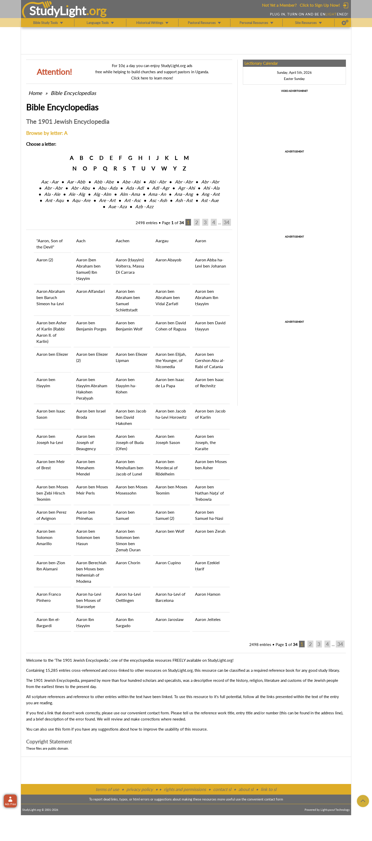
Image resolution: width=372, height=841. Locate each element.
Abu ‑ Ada (107, 188)
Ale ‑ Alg (77, 194)
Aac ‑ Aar (49, 181)
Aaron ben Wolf (170, 531)
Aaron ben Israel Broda (91, 413)
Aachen (122, 240)
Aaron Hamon (207, 594)
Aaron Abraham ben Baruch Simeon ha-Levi (50, 297)
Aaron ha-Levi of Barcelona (170, 597)
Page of (173, 222)
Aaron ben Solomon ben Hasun (88, 537)
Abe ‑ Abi (131, 181)
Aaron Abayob (168, 259)
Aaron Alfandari (90, 291)
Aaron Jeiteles (208, 619)
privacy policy (139, 789)
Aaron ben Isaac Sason (50, 413)
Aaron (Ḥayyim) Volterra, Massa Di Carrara (130, 265)
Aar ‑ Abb (76, 181)
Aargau (162, 240)
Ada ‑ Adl (135, 188)
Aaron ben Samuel (125, 515)
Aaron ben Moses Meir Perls (92, 489)
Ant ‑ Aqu (54, 200)
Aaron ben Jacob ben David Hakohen (131, 417)
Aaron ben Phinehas (85, 515)
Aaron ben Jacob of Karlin (210, 413)
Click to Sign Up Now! (320, 5)
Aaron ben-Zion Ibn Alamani (50, 565)
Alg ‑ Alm (102, 194)
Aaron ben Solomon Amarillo (45, 537)
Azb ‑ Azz (144, 206)
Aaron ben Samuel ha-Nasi (209, 515)
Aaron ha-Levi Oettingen (128, 597)
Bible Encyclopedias (73, 93)
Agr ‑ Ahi (186, 188)
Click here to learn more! (152, 78)
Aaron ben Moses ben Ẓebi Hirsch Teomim (52, 493)
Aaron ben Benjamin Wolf (129, 325)
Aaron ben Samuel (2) (165, 515)
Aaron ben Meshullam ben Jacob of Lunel (129, 467)
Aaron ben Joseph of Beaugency (86, 442)
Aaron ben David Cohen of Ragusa (171, 325)
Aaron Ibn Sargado (125, 622)
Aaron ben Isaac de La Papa (170, 382)
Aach (81, 240)
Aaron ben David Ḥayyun (210, 325)
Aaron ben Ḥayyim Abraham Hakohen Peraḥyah (91, 388)
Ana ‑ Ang (183, 194)
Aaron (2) (44, 259)
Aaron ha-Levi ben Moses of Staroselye (88, 600)
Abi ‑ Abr (157, 181)
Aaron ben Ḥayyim (45, 382)
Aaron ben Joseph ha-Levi (49, 439)
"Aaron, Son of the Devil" (49, 243)
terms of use (107, 789)
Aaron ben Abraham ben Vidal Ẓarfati (168, 297)
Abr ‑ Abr (184, 181)
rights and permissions (185, 789)
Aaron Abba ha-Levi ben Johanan (210, 262)
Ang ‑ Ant (211, 194)
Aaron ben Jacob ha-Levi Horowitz (171, 413)
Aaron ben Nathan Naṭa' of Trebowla (209, 493)
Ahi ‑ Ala (211, 188)
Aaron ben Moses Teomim (171, 489)
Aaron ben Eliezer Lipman (132, 357)
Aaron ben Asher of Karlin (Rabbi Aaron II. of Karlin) (51, 332)
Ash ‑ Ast (183, 200)
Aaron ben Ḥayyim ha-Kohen (126, 385)
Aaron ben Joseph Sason (168, 439)
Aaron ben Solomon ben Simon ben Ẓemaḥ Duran (128, 540)
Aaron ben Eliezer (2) (92, 357)
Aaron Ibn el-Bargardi (48, 622)
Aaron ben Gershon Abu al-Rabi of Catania (209, 360)
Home (35, 93)
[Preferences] (345, 23)
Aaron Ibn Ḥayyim (85, 622)
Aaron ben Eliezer (52, 354)
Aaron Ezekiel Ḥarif (207, 565)
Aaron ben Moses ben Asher (211, 464)
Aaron (200, 240)
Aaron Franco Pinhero (48, 597)
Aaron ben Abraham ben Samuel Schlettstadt (128, 300)
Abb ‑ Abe (104, 181)
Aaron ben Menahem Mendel (85, 467)
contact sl (222, 789)
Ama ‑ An (157, 194)
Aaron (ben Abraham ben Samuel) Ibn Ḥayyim (88, 269)
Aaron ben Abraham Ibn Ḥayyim (206, 297)
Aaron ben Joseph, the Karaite (205, 442)
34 (226, 222)
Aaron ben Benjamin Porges (91, 325)
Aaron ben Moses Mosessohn (132, 489)
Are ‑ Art (107, 200)
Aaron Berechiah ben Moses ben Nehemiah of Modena (91, 572)
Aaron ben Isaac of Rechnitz (209, 382)
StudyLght (57, 10)
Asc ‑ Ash (158, 200)
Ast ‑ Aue (210, 200)
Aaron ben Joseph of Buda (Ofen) (130, 442)
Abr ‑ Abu (80, 188)
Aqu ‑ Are (81, 200)
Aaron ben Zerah (210, 531)
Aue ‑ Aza (117, 206)
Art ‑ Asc (132, 200)
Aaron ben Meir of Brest (50, 464)
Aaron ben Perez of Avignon (51, 515)
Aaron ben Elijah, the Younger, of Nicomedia (171, 360)
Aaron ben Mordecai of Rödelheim (167, 467)
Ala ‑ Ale (52, 194)
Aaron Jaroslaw (170, 619)
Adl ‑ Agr (160, 188)
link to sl (268, 789)
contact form (158, 712)
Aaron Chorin (128, 562)
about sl (245, 789)
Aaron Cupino (168, 562)
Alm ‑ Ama (130, 194)
